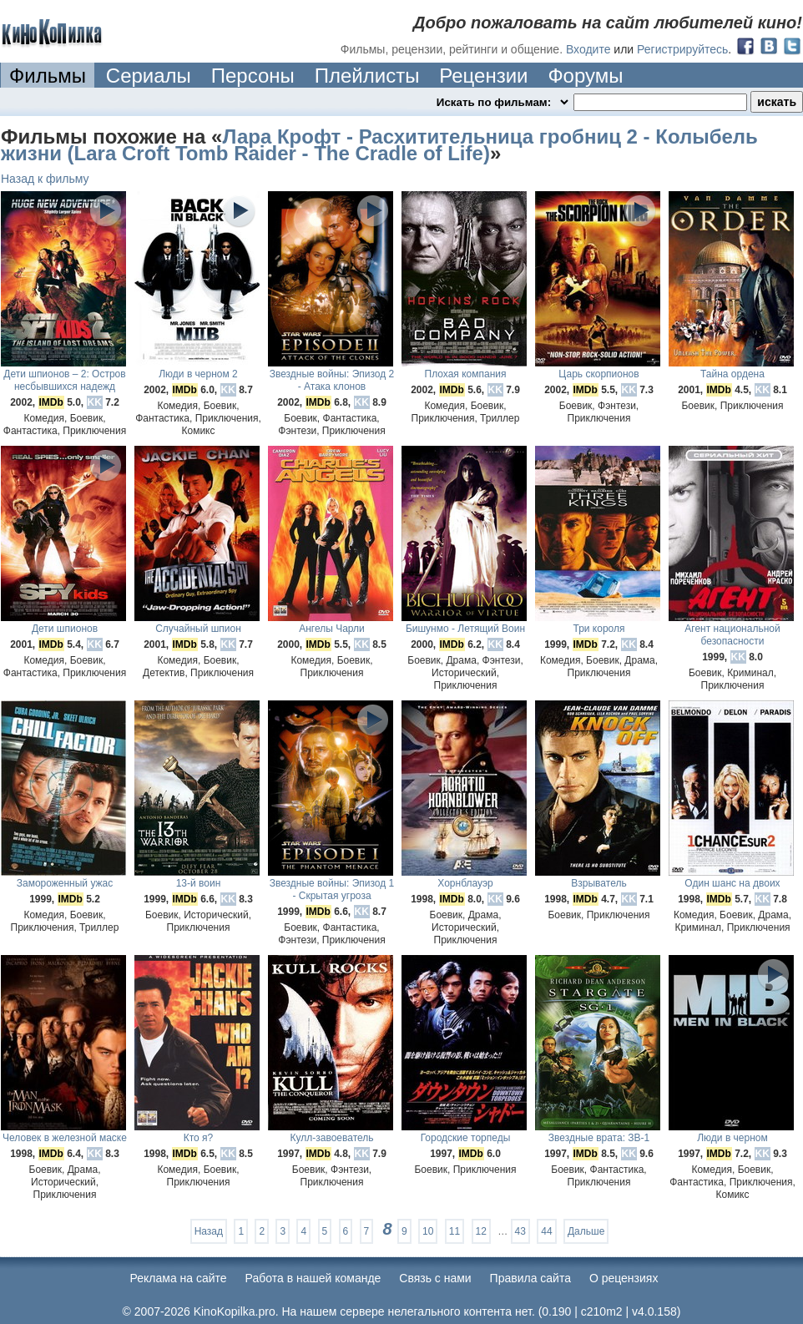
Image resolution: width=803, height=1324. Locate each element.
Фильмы (47, 75)
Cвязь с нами (435, 1278)
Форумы (585, 75)
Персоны (253, 75)
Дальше (586, 1231)
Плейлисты (367, 75)
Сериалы (148, 75)
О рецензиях (624, 1278)
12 (481, 1231)
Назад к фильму (45, 178)
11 (454, 1231)
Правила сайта (530, 1278)
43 (520, 1231)
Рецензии (483, 75)
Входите (588, 49)
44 (546, 1231)
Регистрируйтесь (682, 49)
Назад (208, 1231)
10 (427, 1231)
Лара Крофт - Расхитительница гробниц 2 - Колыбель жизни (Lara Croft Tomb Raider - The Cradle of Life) (379, 144)
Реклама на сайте (178, 1278)
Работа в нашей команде (313, 1278)
